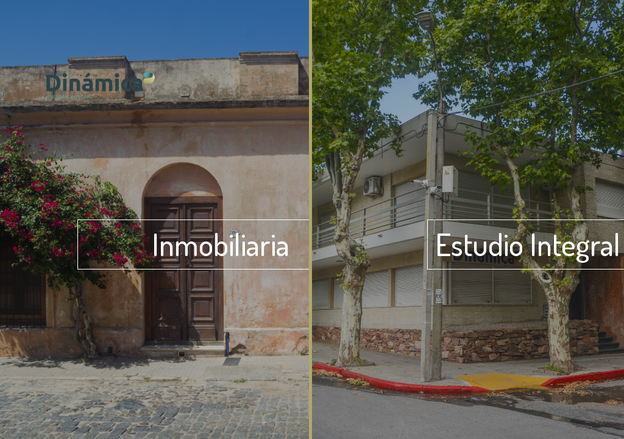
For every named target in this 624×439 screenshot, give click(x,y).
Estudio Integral (527, 244)
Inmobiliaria (220, 244)
